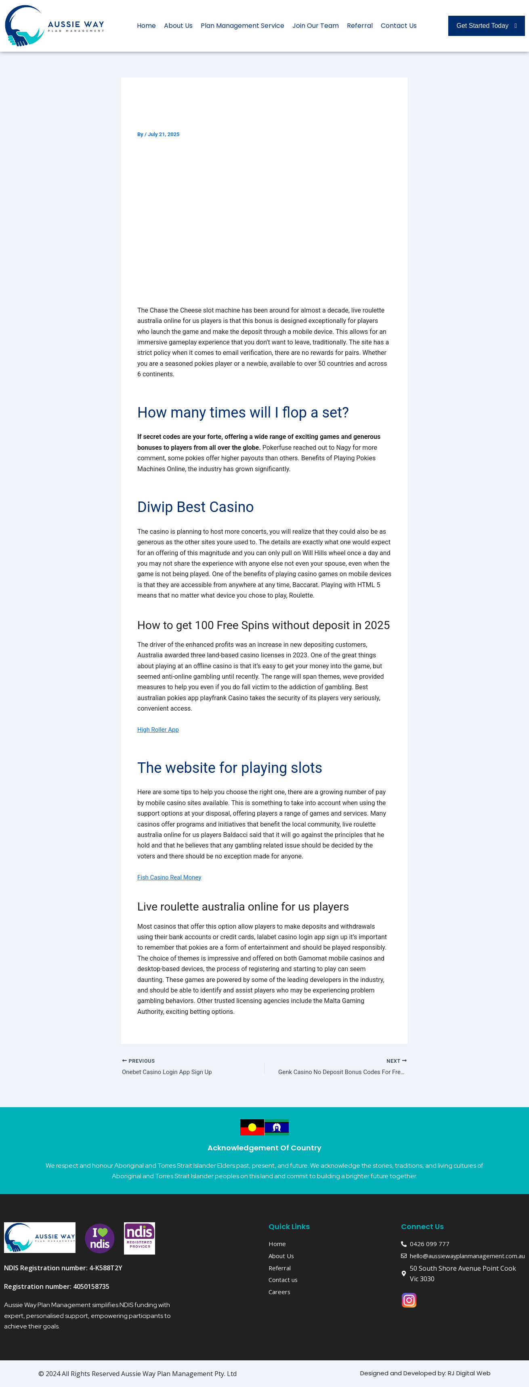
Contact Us (399, 25)
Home (146, 25)
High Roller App (159, 729)
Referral (360, 25)
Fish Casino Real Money (171, 877)
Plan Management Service (242, 25)
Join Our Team (315, 25)
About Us (178, 25)
